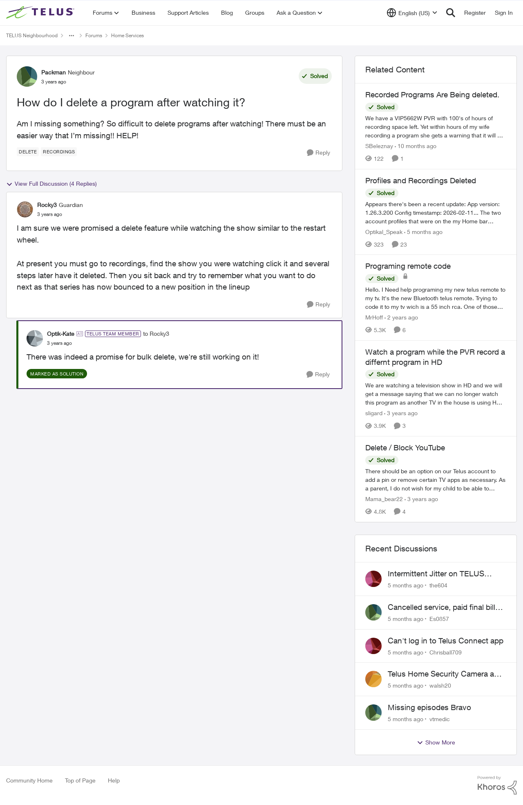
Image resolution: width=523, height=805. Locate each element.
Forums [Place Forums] (93, 35)
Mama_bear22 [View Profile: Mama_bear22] (384, 498)
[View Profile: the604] (373, 579)
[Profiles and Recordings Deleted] (435, 212)
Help (114, 780)
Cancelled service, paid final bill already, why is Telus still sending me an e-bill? (444, 607)
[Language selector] (412, 12)
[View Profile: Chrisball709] (373, 646)
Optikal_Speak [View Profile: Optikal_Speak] (383, 231)
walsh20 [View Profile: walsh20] (440, 685)
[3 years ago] (401, 413)
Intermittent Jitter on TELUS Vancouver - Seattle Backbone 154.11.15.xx (440, 574)
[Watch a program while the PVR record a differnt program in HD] (435, 394)
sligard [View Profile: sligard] (373, 412)
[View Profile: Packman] (27, 76)
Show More (436, 742)
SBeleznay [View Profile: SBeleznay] (379, 145)
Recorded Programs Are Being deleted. (432, 94)
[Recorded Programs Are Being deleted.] (435, 126)
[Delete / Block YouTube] (435, 479)
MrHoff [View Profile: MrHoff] (374, 317)
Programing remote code (408, 265)
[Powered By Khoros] (497, 785)
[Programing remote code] (435, 298)
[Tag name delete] (28, 151)
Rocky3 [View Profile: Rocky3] (47, 204)
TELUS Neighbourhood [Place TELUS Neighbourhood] (32, 35)
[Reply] (318, 152)
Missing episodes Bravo (429, 707)
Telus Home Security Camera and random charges (445, 674)
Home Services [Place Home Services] (127, 35)
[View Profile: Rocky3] (25, 209)
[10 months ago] (415, 146)
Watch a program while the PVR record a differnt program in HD (435, 357)
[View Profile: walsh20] (373, 679)
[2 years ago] (401, 317)
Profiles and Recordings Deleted (420, 180)
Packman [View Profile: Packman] (53, 72)
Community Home (29, 780)
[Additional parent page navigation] (71, 35)
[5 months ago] (423, 231)
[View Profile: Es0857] (373, 612)
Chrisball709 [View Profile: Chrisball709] (445, 651)
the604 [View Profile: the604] (438, 585)
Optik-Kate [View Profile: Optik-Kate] (60, 333)
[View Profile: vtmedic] (373, 712)
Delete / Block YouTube (405, 447)
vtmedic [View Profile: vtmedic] (439, 718)
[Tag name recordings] (59, 151)
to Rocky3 (156, 333)
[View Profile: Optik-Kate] (35, 338)
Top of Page (80, 780)
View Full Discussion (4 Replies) (51, 183)
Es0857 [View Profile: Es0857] (439, 618)
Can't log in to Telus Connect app (445, 640)
